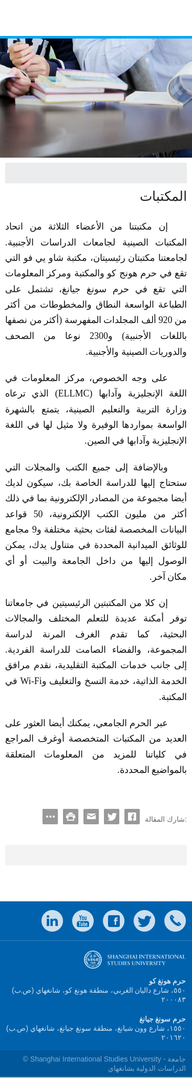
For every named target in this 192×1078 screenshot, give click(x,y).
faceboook (113, 921)
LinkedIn (52, 921)
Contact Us (175, 921)
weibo (83, 921)
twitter (144, 921)
